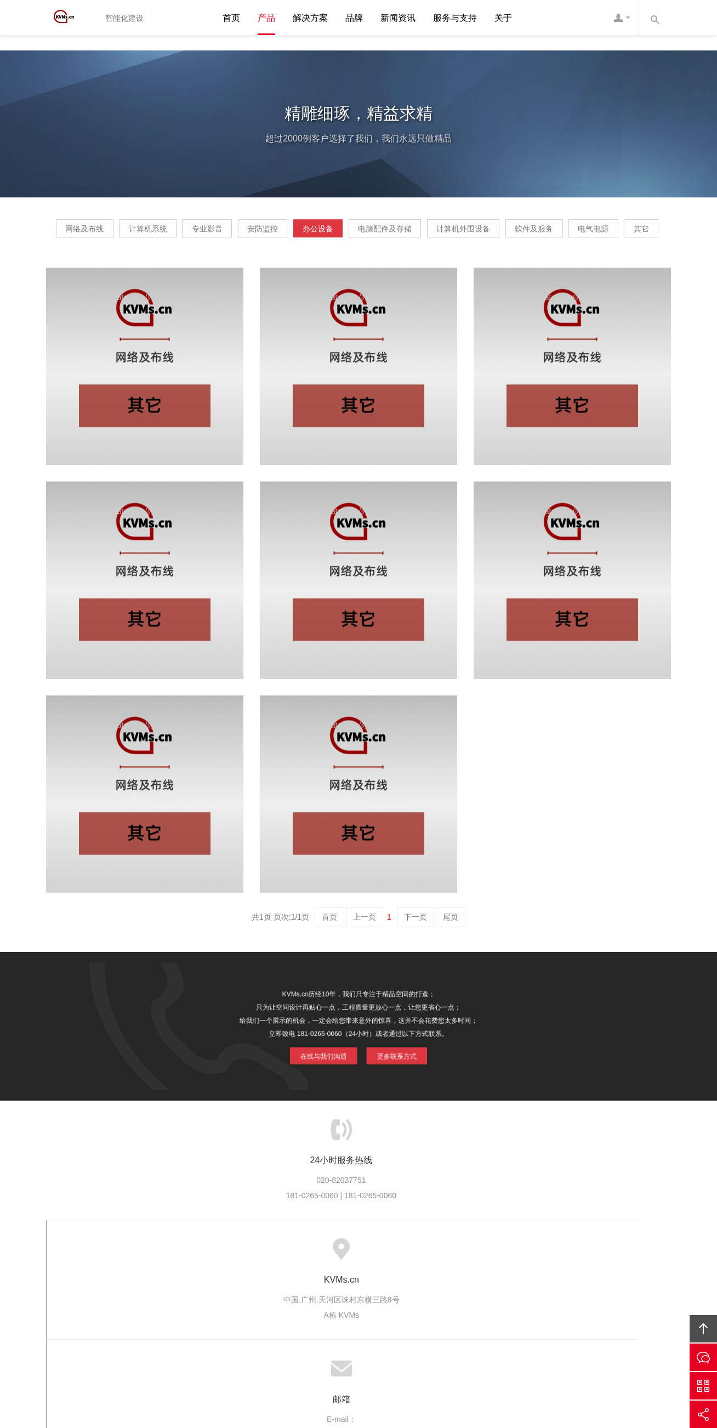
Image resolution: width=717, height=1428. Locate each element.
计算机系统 (189, 232)
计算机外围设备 (600, 232)
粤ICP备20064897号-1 (374, 1359)
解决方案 (310, 17)
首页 (231, 17)
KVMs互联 (452, 1343)
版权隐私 (432, 1287)
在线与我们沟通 (328, 1083)
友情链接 (552, 1287)
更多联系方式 (391, 1083)
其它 (435, 266)
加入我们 (477, 1287)
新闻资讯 (398, 17)
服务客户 (342, 1287)
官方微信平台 (703, 1385)
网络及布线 (107, 232)
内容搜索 (654, 17)
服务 (213, 1287)
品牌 (354, 17)
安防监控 (342, 232)
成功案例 (387, 1287)
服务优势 (251, 1287)
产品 (266, 17)
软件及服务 (290, 266)
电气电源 (369, 266)
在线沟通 (703, 1357)
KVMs (70, 17)
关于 (503, 17)
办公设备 (416, 232)
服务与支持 (455, 17)
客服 (621, 17)
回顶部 (703, 1328)
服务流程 (296, 1287)
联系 (514, 1287)
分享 (703, 1414)
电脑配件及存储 (503, 232)
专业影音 (267, 232)
